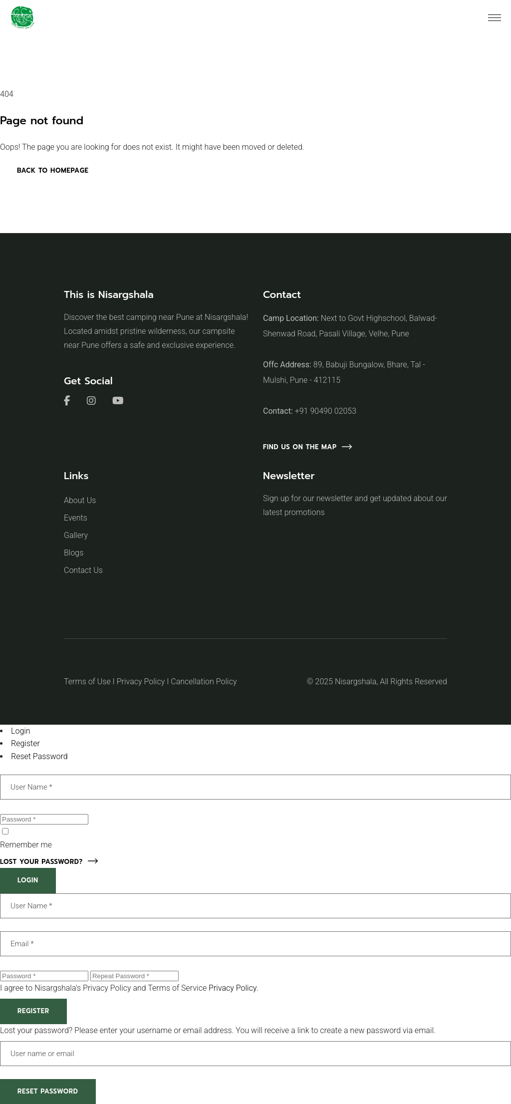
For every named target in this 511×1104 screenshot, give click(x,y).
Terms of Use (87, 681)
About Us (80, 500)
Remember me (26, 844)
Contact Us (83, 570)
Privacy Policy (141, 681)
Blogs (73, 552)
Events (75, 518)
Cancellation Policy (204, 681)
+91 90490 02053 (325, 411)
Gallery (76, 535)
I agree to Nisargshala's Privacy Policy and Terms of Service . (129, 988)
